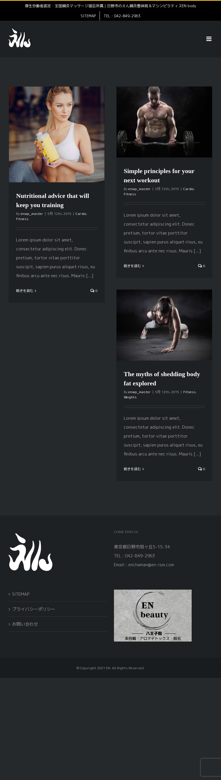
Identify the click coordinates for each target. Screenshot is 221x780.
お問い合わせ (25, 624)
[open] (153, 592)
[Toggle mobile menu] (209, 39)
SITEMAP (21, 594)
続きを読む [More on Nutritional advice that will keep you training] (24, 290)
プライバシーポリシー (33, 609)
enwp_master (32, 213)
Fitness (22, 218)
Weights (130, 397)
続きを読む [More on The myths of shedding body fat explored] (132, 468)
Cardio (81, 213)
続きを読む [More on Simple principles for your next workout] (132, 265)
